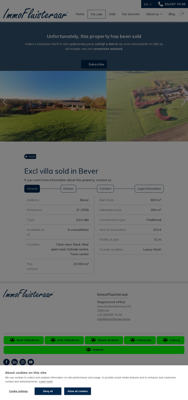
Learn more (45, 381)
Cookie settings (18, 391)
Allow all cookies (77, 391)
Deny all (48, 391)
